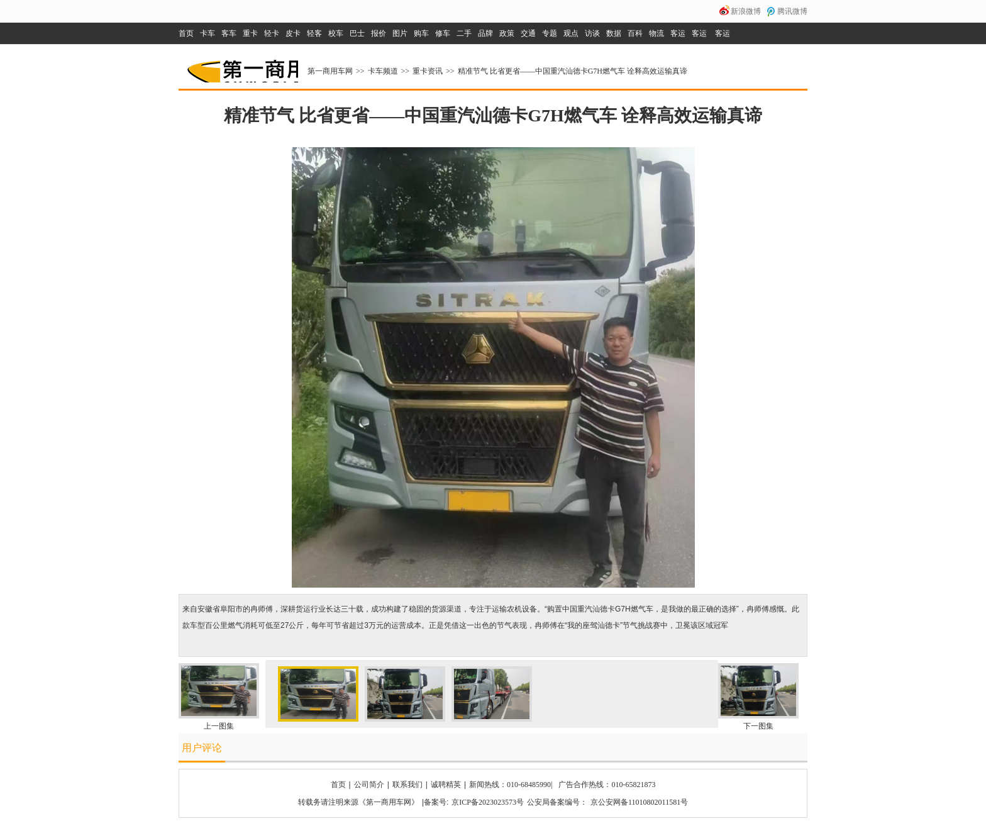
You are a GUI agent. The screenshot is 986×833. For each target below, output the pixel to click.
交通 (528, 33)
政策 (506, 33)
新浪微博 (746, 11)
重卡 (250, 33)
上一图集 (219, 726)
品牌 (485, 33)
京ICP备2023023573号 (487, 802)
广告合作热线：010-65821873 (606, 784)
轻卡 (271, 33)
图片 (399, 33)
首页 (186, 33)
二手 (464, 33)
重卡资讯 (428, 71)
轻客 (314, 33)
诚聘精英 (446, 784)
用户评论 (202, 747)
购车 (421, 33)
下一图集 (758, 726)
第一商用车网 (241, 66)
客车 (228, 33)
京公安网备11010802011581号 (639, 802)
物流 (656, 33)
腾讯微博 (792, 11)
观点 (571, 33)
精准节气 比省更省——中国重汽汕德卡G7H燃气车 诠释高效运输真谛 (572, 71)
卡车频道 (383, 71)
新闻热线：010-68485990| (510, 784)
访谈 (592, 33)
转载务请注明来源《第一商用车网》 (358, 802)
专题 (549, 33)
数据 (613, 33)
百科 (635, 33)
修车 (442, 33)
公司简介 (369, 784)
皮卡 (293, 33)
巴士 (357, 33)
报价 (378, 33)
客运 (677, 33)
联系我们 (407, 784)
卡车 (207, 33)
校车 (335, 33)
